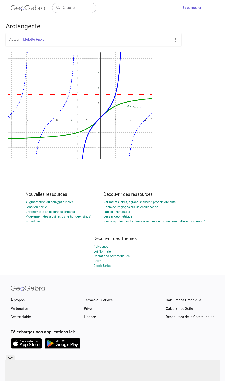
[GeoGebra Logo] (28, 8)
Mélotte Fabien (34, 39)
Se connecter (192, 8)
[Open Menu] (211, 8)
